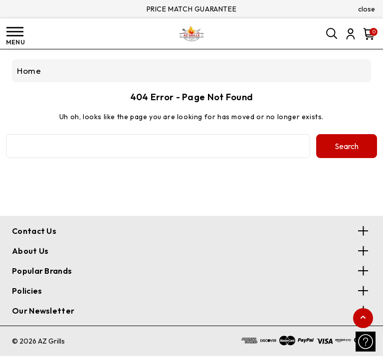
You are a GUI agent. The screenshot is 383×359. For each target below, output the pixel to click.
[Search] (332, 34)
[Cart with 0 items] (367, 34)
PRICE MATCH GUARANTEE (192, 8)
